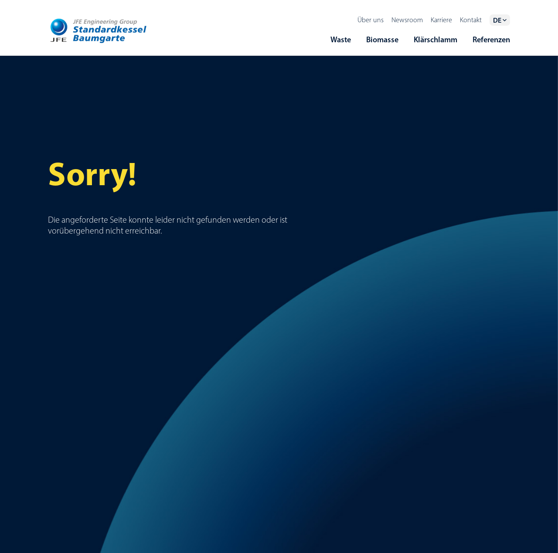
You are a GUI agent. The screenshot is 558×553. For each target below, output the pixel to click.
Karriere (441, 20)
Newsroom (407, 20)
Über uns (370, 20)
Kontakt (471, 20)
